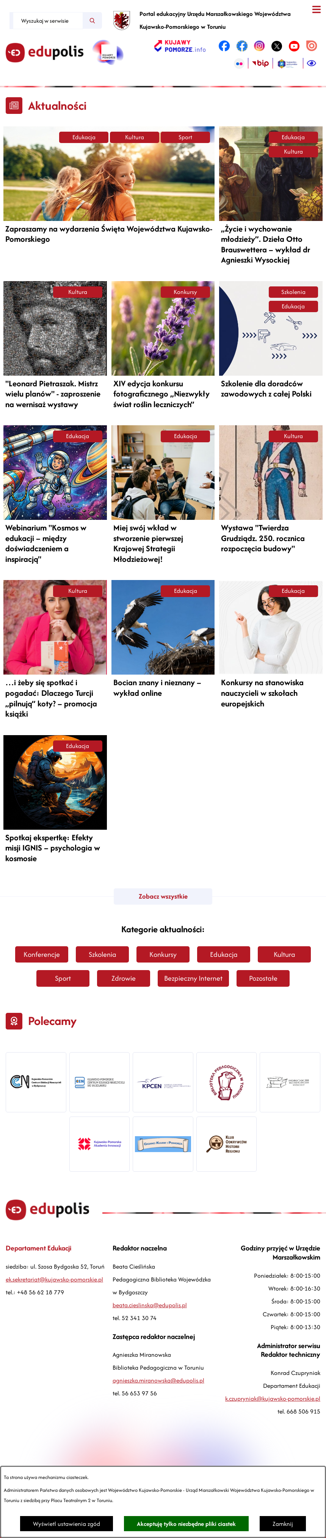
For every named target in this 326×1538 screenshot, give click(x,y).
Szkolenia (293, 292)
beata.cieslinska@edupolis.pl (150, 1305)
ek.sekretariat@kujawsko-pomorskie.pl (54, 1279)
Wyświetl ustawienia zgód (66, 1523)
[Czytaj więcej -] (109, 185)
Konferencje (42, 954)
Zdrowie (123, 978)
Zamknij (283, 1523)
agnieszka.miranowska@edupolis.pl (158, 1380)
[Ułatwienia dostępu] (311, 63)
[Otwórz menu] (316, 9)
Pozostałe (263, 978)
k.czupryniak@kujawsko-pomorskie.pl (272, 1398)
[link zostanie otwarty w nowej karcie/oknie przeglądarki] (180, 46)
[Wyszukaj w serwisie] (48, 20)
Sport (185, 137)
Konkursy (185, 292)
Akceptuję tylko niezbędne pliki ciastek (186, 1523)
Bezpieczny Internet (193, 978)
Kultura (134, 137)
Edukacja (84, 137)
